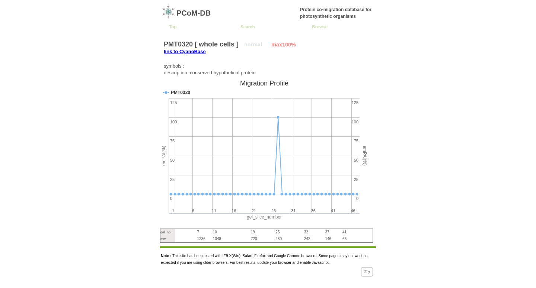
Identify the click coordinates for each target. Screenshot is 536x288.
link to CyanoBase (185, 51)
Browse (320, 26)
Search (247, 26)
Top (173, 26)
